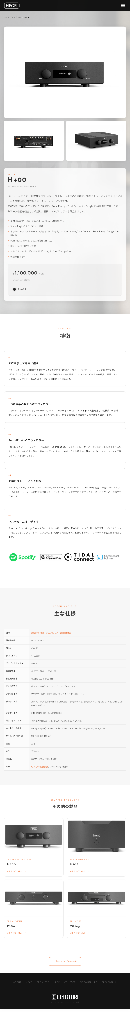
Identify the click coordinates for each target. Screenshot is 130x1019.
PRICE (56, 993)
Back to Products (65, 972)
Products (16, 17)
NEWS (29, 993)
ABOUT (17, 993)
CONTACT (69, 993)
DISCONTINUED (88, 993)
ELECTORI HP (109, 993)
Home (6, 17)
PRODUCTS (43, 993)
